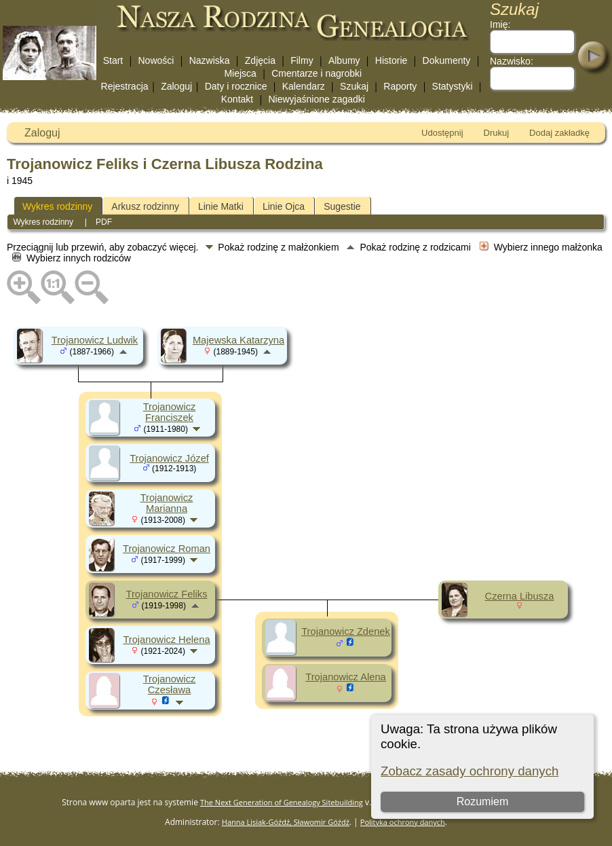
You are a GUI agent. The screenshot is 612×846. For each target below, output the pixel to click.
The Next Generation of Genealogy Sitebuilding (281, 802)
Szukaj (354, 86)
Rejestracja (125, 86)
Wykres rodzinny (57, 206)
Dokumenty (447, 60)
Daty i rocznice (236, 86)
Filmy (301, 60)
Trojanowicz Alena (345, 677)
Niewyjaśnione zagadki (316, 99)
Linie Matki (221, 206)
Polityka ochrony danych (402, 822)
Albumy (344, 60)
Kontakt (237, 99)
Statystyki (452, 86)
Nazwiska (209, 60)
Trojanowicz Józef (169, 458)
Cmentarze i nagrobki (316, 73)
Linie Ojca (284, 206)
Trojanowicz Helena (166, 639)
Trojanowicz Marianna (166, 503)
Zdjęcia (260, 60)
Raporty (400, 86)
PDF (104, 222)
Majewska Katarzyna (238, 340)
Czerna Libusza (519, 596)
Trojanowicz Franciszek (169, 412)
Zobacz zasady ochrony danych (469, 771)
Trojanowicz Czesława (169, 684)
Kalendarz (303, 86)
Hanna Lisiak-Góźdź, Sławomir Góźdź (285, 822)
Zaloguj (176, 86)
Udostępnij (442, 133)
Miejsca (240, 73)
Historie (391, 60)
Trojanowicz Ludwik (95, 340)
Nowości (156, 60)
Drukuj (497, 133)
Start (113, 60)
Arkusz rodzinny (145, 206)
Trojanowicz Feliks (167, 594)
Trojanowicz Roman (166, 548)
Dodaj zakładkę (559, 133)
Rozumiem (482, 801)
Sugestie (342, 206)
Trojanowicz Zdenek (345, 631)
